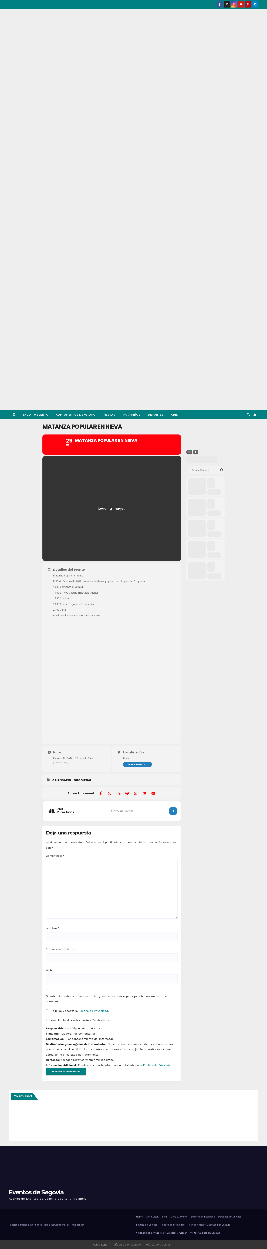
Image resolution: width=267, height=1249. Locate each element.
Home (139, 1216)
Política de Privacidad (93, 1011)
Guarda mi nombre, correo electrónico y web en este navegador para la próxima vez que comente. (106, 998)
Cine (174, 414)
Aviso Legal (152, 1216)
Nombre (52, 928)
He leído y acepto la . (77, 1011)
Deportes (155, 414)
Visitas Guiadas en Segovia (205, 1232)
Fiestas (109, 414)
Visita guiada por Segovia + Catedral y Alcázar (161, 1232)
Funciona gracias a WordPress (26, 1224)
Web (49, 970)
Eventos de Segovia (36, 1192)
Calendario (61, 780)
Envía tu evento (36, 414)
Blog (164, 1216)
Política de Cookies (146, 1224)
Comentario (55, 855)
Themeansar (77, 1224)
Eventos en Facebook (203, 1216)
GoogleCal (83, 780)
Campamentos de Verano (76, 414)
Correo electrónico (60, 949)
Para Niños (131, 414)
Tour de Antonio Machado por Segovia (209, 1224)
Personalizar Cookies (229, 1216)
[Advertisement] (133, 383)
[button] (248, 414)
